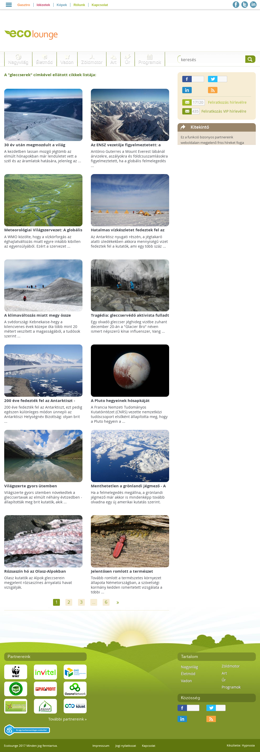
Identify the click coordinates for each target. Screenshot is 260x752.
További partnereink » (67, 719)
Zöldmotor (91, 62)
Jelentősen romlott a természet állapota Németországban (122, 573)
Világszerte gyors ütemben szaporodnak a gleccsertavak (32, 488)
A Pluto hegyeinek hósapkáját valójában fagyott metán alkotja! (123, 403)
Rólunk (79, 5)
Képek (62, 5)
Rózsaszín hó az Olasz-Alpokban (35, 571)
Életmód (44, 62)
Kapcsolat (100, 5)
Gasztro (23, 5)
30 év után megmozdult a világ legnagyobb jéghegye (34, 147)
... (93, 602)
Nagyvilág (18, 62)
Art (113, 62)
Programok (149, 62)
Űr (127, 62)
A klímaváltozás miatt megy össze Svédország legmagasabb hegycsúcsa (40, 317)
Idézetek (43, 5)
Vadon (67, 62)
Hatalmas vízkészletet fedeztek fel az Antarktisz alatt (127, 232)
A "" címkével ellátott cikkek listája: (50, 74)
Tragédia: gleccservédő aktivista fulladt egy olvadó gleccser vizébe (130, 317)
